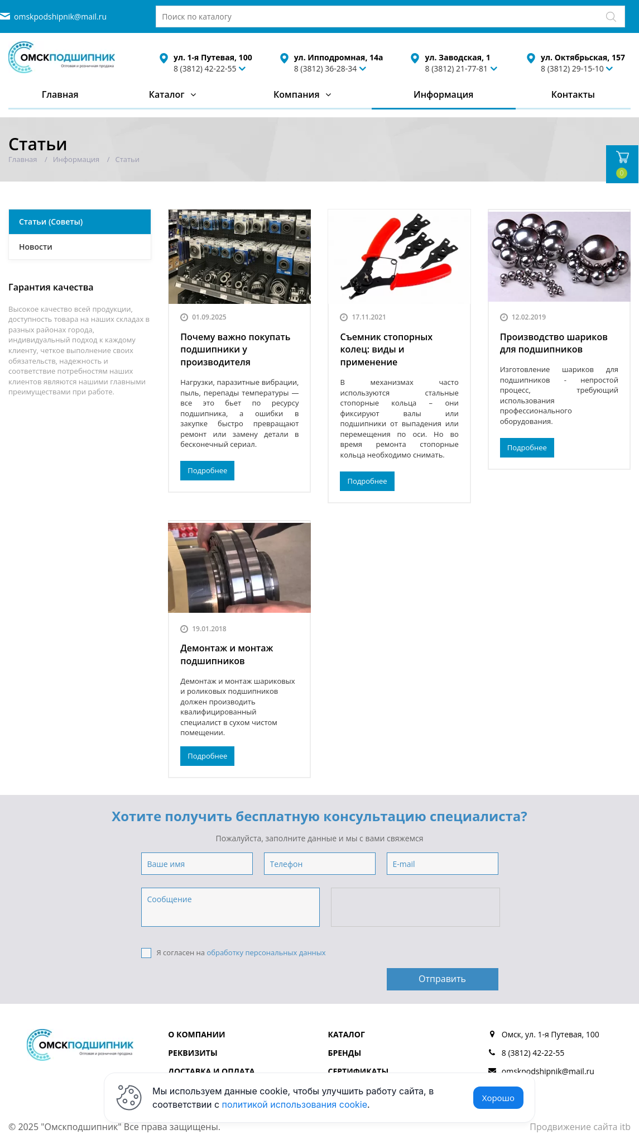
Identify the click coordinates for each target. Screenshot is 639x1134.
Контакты (573, 94)
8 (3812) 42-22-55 (205, 68)
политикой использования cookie (295, 1104)
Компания (296, 94)
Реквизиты (192, 1026)
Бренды (345, 1026)
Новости (35, 246)
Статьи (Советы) (51, 221)
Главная (60, 94)
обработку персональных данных (265, 952)
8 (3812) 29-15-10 (572, 68)
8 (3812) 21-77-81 (456, 68)
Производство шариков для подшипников (554, 343)
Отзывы (345, 1062)
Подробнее (207, 470)
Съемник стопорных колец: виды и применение (386, 350)
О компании (196, 1007)
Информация (443, 94)
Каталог (167, 94)
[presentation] (416, 908)
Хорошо (498, 1097)
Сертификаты (358, 1044)
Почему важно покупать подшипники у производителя (235, 350)
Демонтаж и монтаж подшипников (226, 654)
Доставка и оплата (211, 1044)
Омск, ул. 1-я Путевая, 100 (550, 1007)
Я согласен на (233, 952)
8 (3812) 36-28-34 (325, 68)
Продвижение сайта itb (580, 1100)
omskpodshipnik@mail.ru (60, 16)
